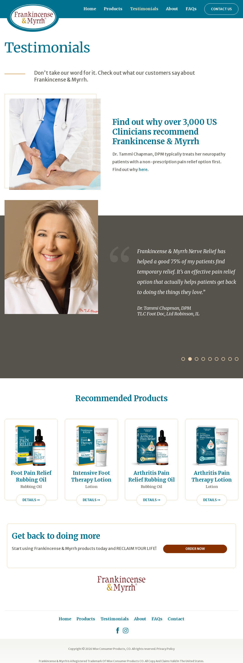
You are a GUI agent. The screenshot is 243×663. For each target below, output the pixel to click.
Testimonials (144, 8)
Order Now (197, 549)
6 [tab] (216, 359)
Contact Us (221, 9)
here (143, 169)
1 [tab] (183, 359)
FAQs (191, 8)
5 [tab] (210, 359)
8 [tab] (230, 359)
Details (31, 500)
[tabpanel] (121, 258)
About (172, 8)
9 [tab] (236, 359)
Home (90, 8)
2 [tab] (190, 359)
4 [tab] (203, 359)
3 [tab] (196, 359)
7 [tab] (223, 359)
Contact (176, 618)
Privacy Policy (166, 649)
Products (113, 8)
